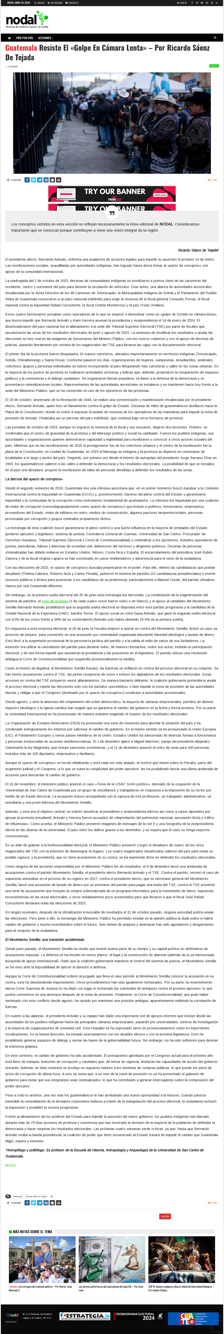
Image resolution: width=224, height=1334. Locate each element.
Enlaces (39, 3)
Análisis (214, 65)
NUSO (10, 1165)
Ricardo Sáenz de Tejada (36, 1196)
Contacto (71, 3)
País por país (24, 38)
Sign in (182, 3)
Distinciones (55, 3)
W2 (52, 1196)
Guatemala (17, 1196)
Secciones (44, 38)
